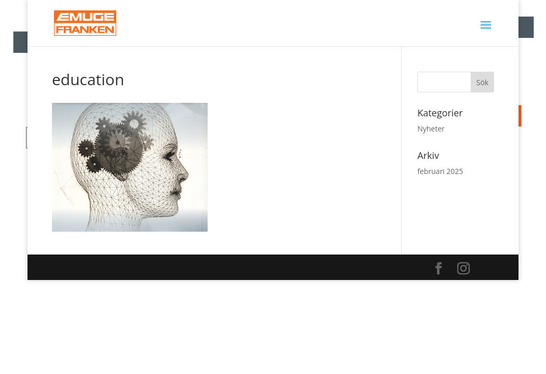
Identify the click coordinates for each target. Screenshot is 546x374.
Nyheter (431, 128)
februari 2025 (440, 171)
